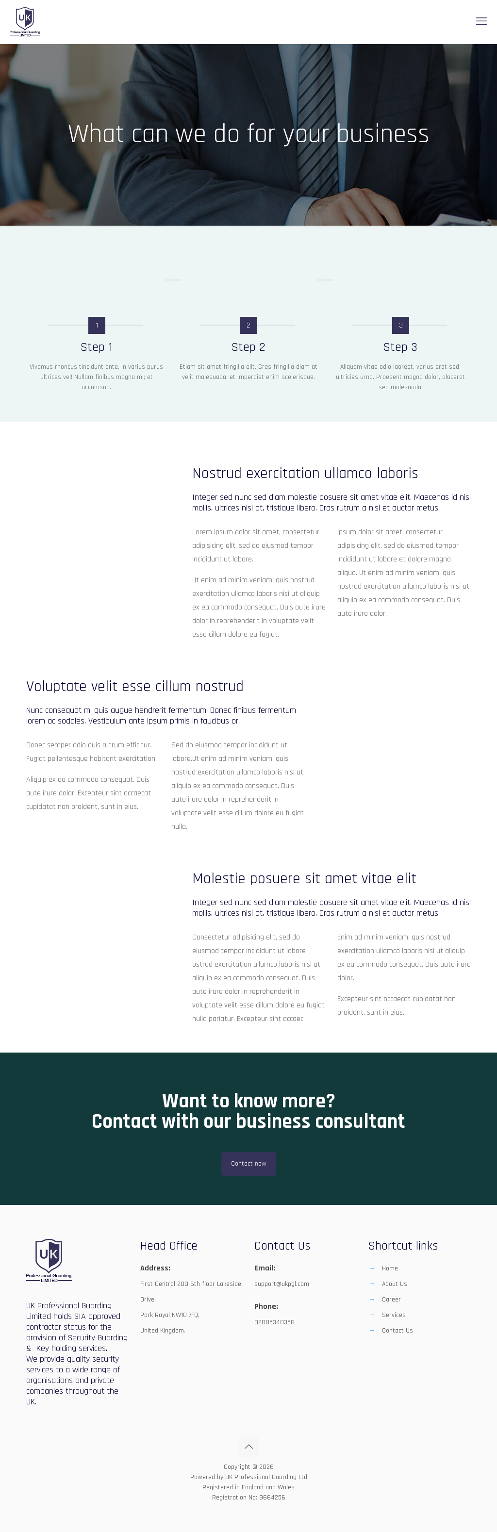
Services (394, 1315)
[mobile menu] (481, 22)
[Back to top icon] (248, 1447)
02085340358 (274, 1322)
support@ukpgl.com (281, 1284)
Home (390, 1268)
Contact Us (397, 1330)
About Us (394, 1284)
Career (391, 1299)
